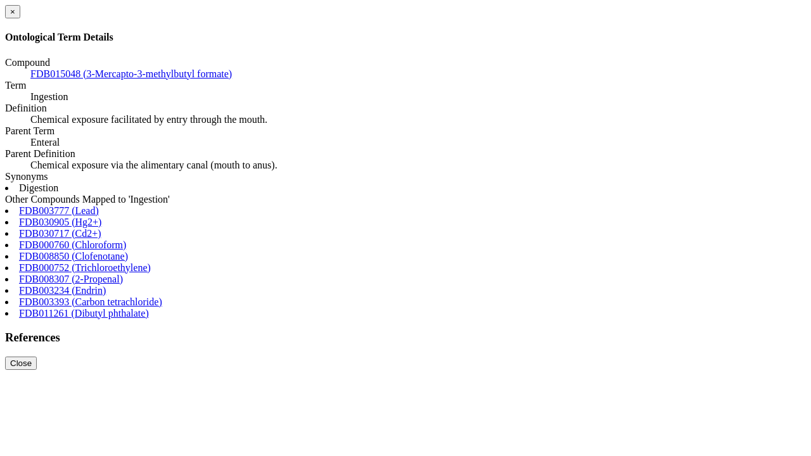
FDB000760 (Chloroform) (72, 244)
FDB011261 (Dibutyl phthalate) (84, 313)
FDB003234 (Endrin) (62, 290)
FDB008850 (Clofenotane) (73, 256)
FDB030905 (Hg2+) (60, 222)
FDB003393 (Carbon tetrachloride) (90, 301)
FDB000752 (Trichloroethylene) (85, 267)
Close (21, 363)
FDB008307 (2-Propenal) (71, 279)
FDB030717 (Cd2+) (60, 233)
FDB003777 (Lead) (59, 210)
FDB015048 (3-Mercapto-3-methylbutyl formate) (131, 73)
